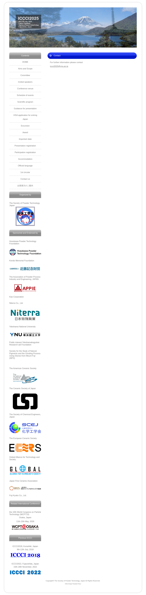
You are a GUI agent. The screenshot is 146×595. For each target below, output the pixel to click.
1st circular (25, 172)
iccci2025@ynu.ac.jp (59, 66)
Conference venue (25, 89)
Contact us (25, 179)
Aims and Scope (25, 69)
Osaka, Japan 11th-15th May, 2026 (25, 516)
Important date (25, 139)
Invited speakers (25, 82)
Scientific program (25, 102)
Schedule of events (25, 95)
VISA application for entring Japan (25, 117)
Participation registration (25, 152)
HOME (25, 62)
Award (25, 132)
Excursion (25, 126)
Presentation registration (25, 146)
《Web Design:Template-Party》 (73, 584)
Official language (25, 166)
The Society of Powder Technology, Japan (69, 581)
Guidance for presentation (25, 108)
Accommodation (25, 159)
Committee (25, 75)
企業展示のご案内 (25, 186)
